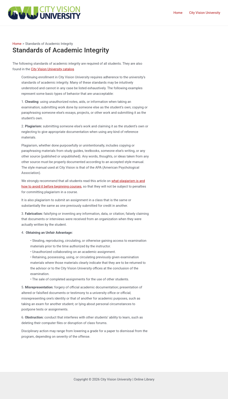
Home (177, 13)
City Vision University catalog (52, 69)
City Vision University (204, 13)
